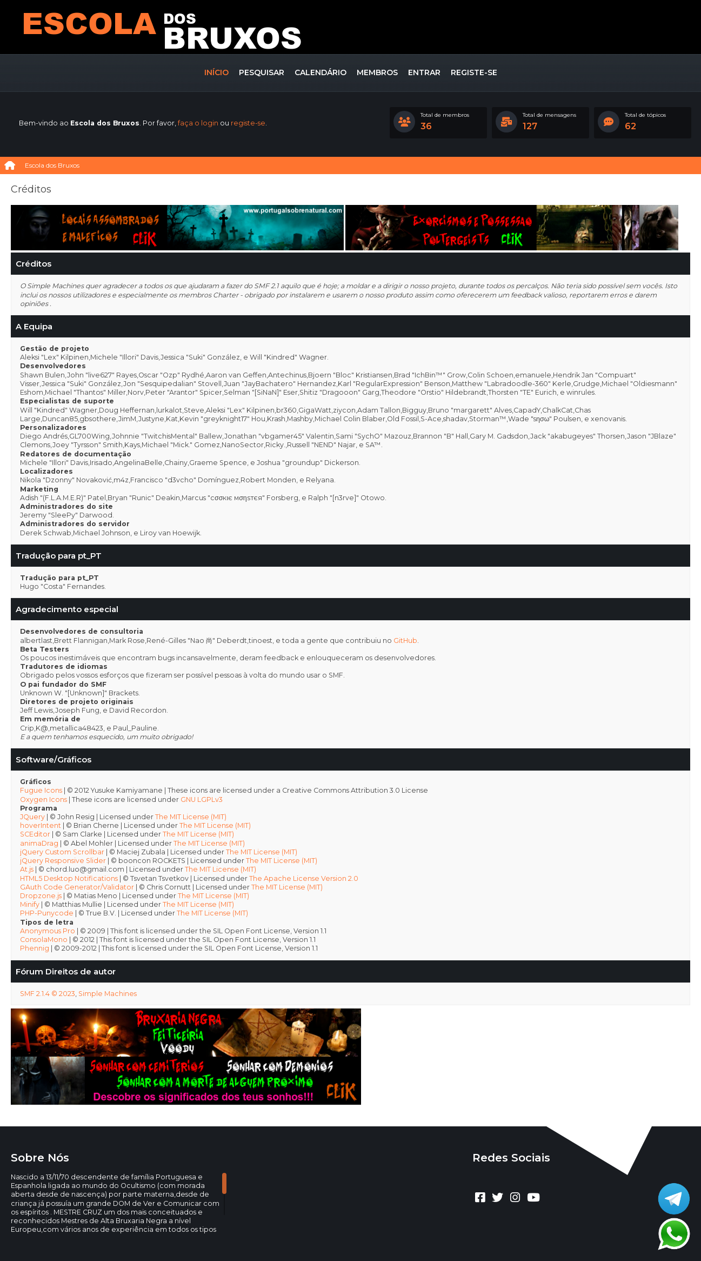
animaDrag (39, 843)
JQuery (32, 817)
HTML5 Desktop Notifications (69, 878)
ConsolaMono (44, 939)
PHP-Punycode (47, 913)
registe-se (248, 123)
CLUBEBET (338, 1228)
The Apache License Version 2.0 (303, 878)
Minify (29, 904)
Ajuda (321, 1237)
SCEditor (35, 834)
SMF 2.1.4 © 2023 (47, 994)
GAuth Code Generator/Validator (77, 887)
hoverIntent (40, 825)
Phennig (34, 948)
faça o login (198, 123)
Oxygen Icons (43, 799)
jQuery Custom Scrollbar (62, 852)
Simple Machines (107, 994)
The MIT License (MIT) (190, 817)
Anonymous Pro (47, 931)
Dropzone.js (41, 896)
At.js (27, 869)
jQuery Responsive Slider (63, 861)
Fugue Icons (41, 790)
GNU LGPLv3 (202, 799)
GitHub (405, 640)
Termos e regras (363, 1237)
